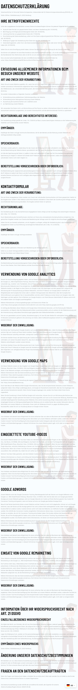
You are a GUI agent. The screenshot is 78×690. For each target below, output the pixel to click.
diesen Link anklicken (64, 330)
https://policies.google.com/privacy (20, 375)
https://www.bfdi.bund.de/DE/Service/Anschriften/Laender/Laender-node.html (29, 60)
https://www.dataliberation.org (13, 382)
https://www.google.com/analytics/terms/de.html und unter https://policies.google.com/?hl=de (34, 305)
